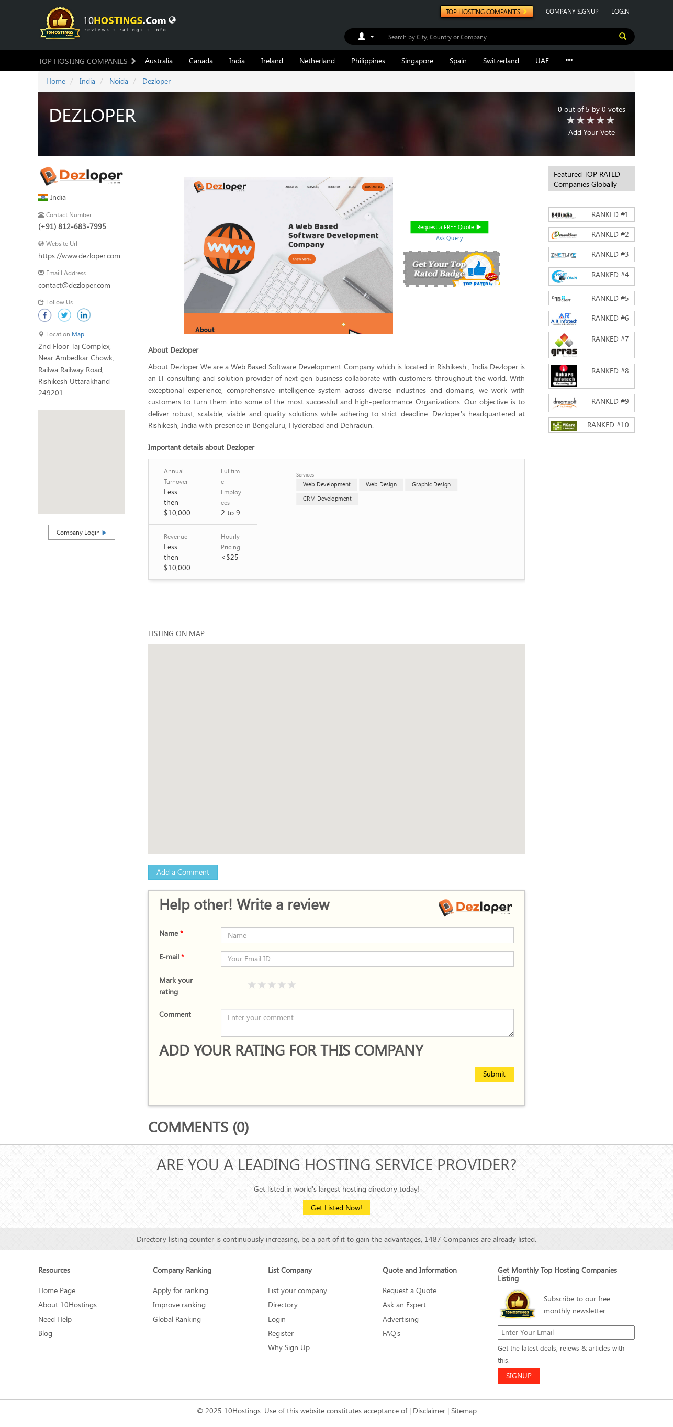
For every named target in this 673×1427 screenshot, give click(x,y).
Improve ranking (179, 1304)
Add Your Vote (591, 132)
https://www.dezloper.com (79, 256)
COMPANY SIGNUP (572, 11)
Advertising (401, 1319)
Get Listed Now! (336, 1208)
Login (277, 1319)
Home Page (56, 1290)
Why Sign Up (289, 1347)
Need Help (55, 1319)
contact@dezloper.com (74, 285)
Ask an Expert (404, 1304)
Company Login (82, 532)
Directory (283, 1304)
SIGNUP (519, 1375)
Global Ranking (177, 1319)
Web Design (381, 484)
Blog (45, 1333)
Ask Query (449, 238)
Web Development (327, 484)
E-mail (171, 956)
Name (171, 933)
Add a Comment (182, 872)
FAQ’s (391, 1333)
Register (281, 1333)
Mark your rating (176, 985)
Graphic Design (431, 484)
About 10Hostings (67, 1304)
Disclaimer (429, 1410)
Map (78, 334)
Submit (494, 1074)
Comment (175, 1014)
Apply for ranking (180, 1290)
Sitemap (464, 1410)
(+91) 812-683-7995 (72, 226)
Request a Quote (409, 1290)
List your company (297, 1290)
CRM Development (327, 498)
